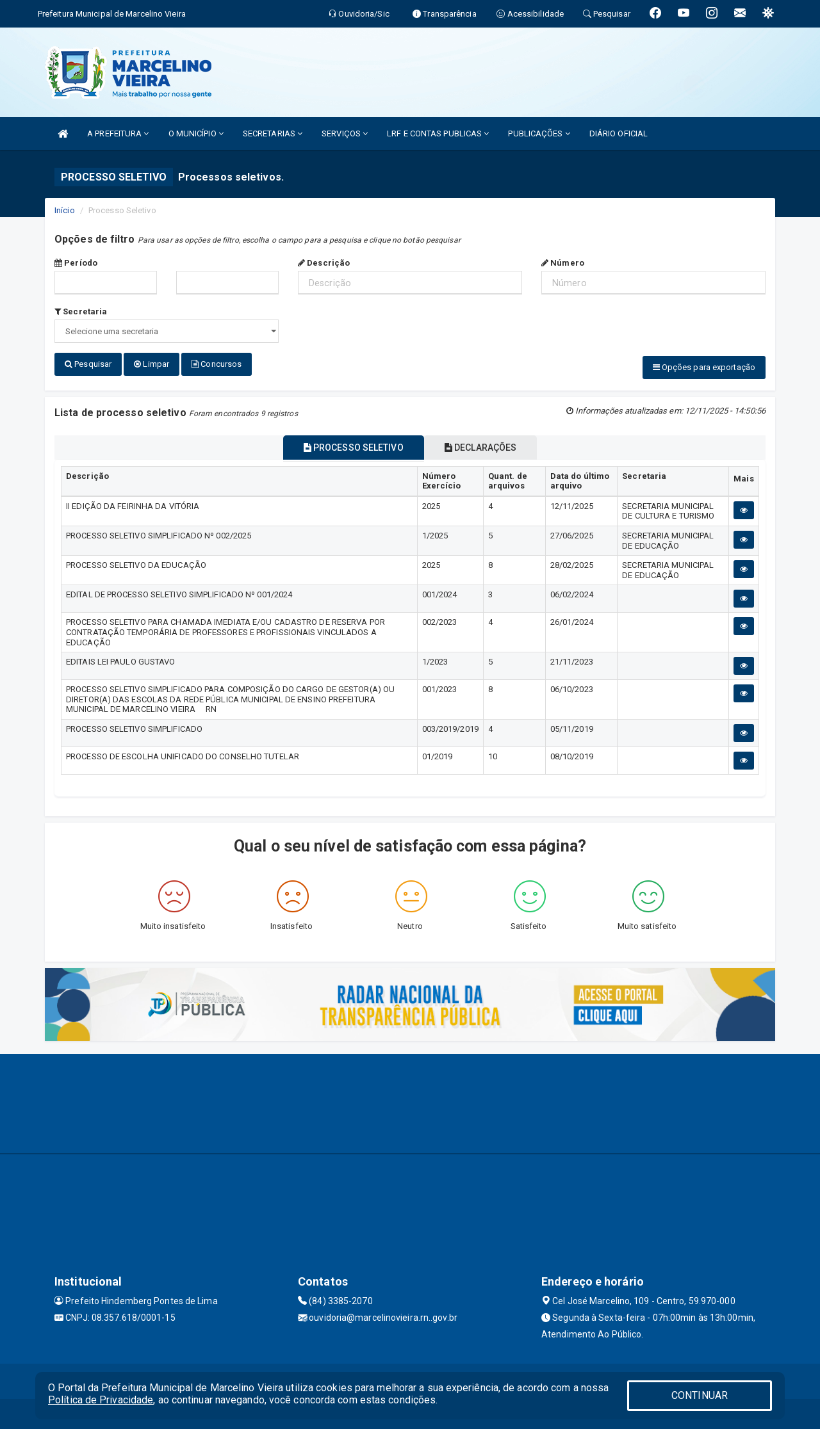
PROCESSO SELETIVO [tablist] (347, 445)
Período (75, 263)
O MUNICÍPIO (196, 133)
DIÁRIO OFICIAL (618, 133)
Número (562, 263)
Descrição (324, 263)
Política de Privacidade (100, 1400)
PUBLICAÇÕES (539, 133)
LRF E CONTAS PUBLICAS (438, 133)
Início (64, 210)
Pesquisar (88, 364)
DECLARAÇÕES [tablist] (487, 445)
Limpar (151, 364)
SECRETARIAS (272, 133)
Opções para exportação (704, 367)
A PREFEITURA (118, 133)
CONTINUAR (699, 1395)
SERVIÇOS (345, 133)
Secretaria (80, 311)
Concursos (217, 364)
